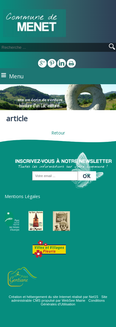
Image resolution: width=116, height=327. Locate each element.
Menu (16, 76)
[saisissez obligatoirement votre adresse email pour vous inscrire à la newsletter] (55, 175)
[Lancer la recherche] (112, 47)
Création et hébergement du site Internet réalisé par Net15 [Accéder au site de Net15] (53, 297)
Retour (58, 133)
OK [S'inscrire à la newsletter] (87, 174)
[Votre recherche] (46, 47)
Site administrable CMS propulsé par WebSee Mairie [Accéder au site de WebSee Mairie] (59, 298)
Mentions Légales (22, 196)
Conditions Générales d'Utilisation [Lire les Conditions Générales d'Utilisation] (73, 302)
